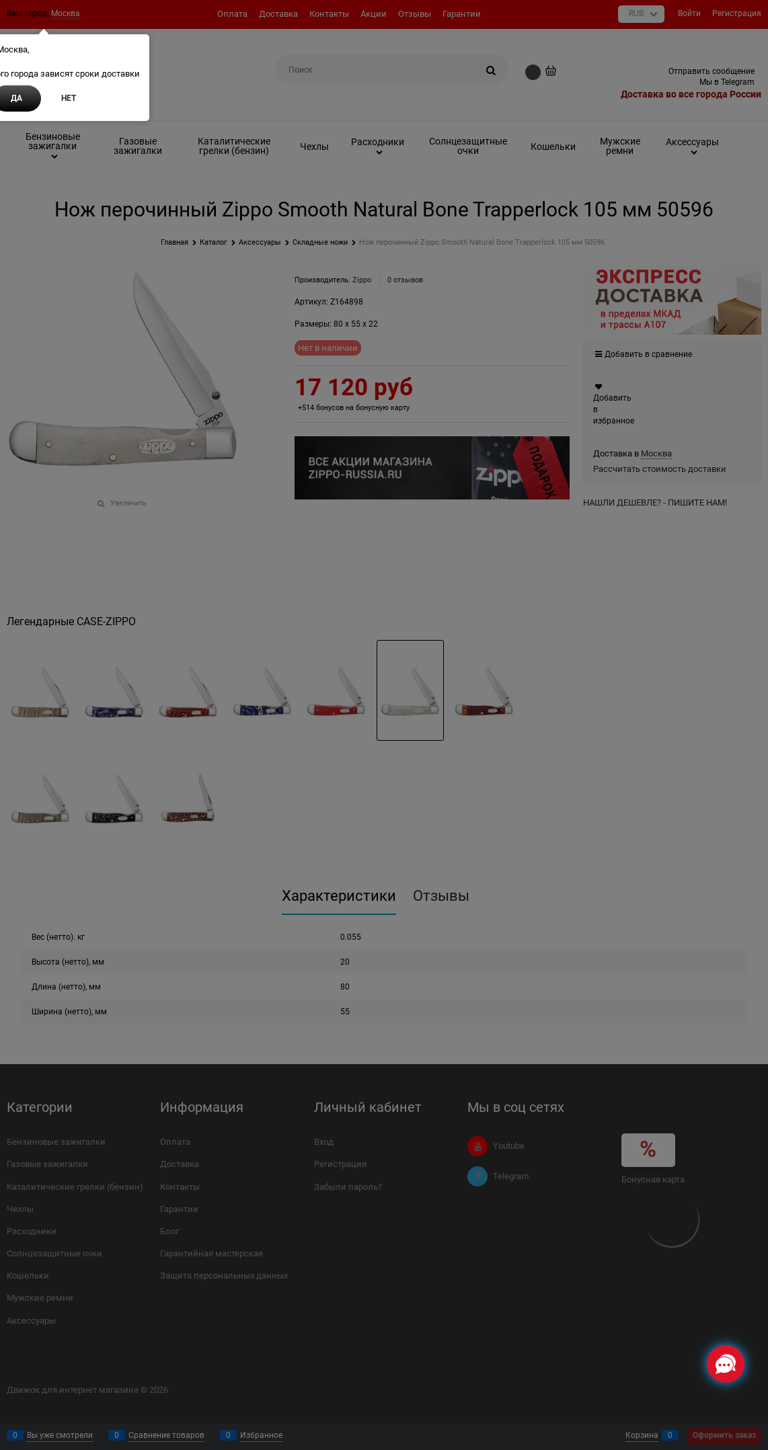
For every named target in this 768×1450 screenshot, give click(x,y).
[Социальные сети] (725, 1364)
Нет (68, 98)
